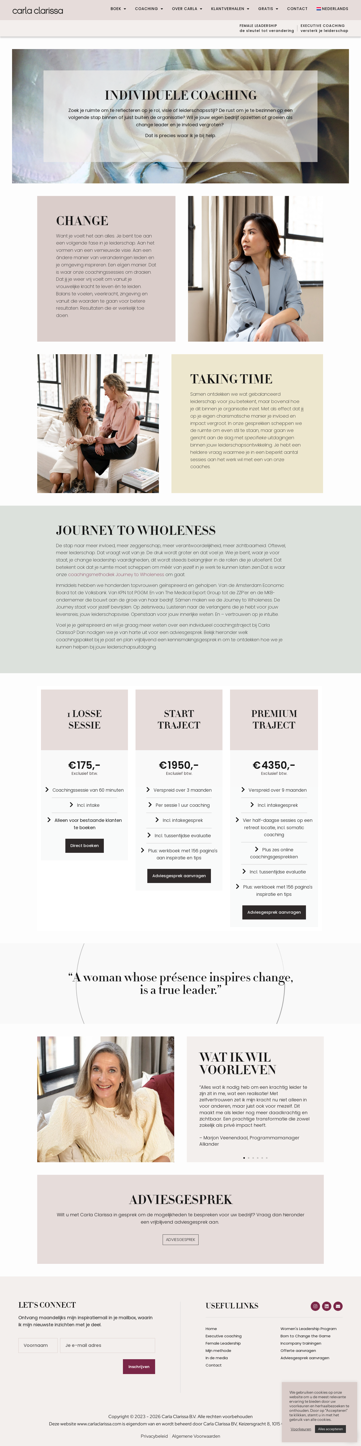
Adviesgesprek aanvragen (179, 874)
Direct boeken (84, 844)
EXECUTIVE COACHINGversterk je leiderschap (324, 28)
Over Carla (187, 8)
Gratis (268, 8)
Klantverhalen (230, 8)
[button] (244, 1156)
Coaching (149, 8)
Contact (297, 8)
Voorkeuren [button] (301, 1429)
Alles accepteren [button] (330, 1429)
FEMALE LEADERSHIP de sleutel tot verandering (260, 28)
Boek (118, 8)
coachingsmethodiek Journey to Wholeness (116, 573)
